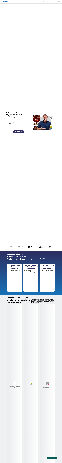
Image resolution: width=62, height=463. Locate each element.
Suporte (44, 1)
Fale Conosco (58, 1)
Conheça (39, 1)
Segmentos (23, 1)
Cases (29, 1)
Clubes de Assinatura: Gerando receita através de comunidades (31, 266)
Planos (34, 1)
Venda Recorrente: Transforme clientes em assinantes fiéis (14, 266)
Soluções (16, 1)
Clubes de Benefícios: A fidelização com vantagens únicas (47, 266)
